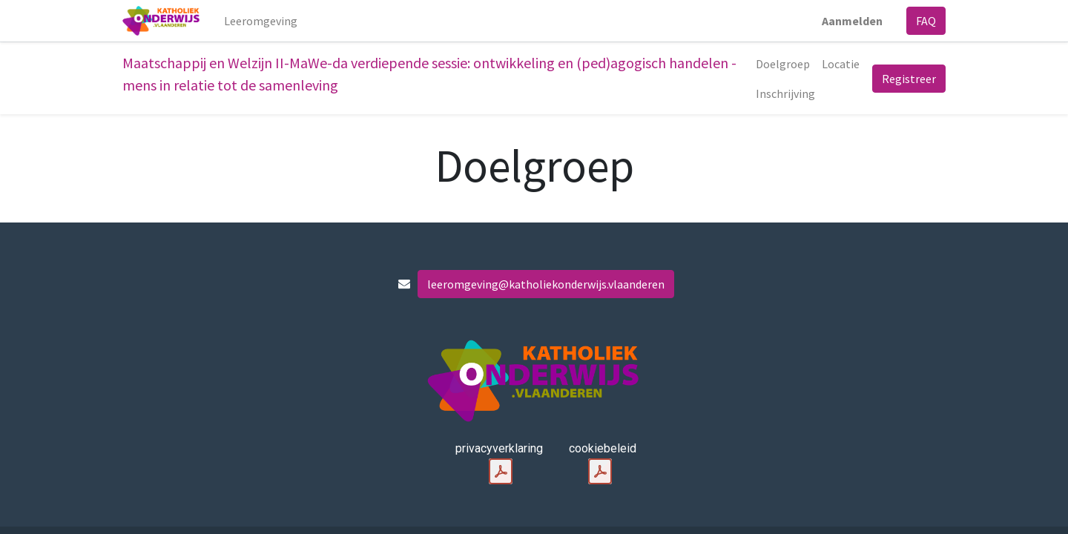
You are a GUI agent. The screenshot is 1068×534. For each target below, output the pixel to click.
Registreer (909, 78)
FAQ (926, 20)
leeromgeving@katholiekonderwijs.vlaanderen (546, 284)
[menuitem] (260, 21)
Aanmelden (852, 20)
